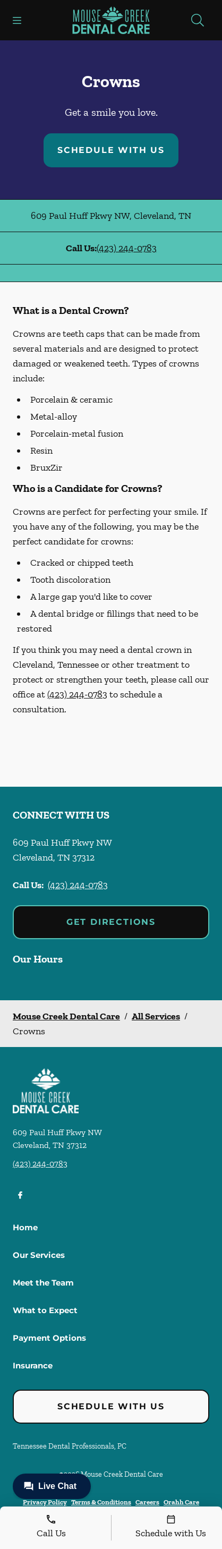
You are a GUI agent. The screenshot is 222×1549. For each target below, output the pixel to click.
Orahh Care (181, 1502)
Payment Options (49, 1338)
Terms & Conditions (101, 1502)
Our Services (39, 1255)
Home (25, 1227)
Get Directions (111, 922)
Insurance (33, 1365)
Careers (147, 1502)
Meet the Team (43, 1283)
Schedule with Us (111, 150)
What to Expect (45, 1310)
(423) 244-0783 (127, 248)
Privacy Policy (45, 1502)
